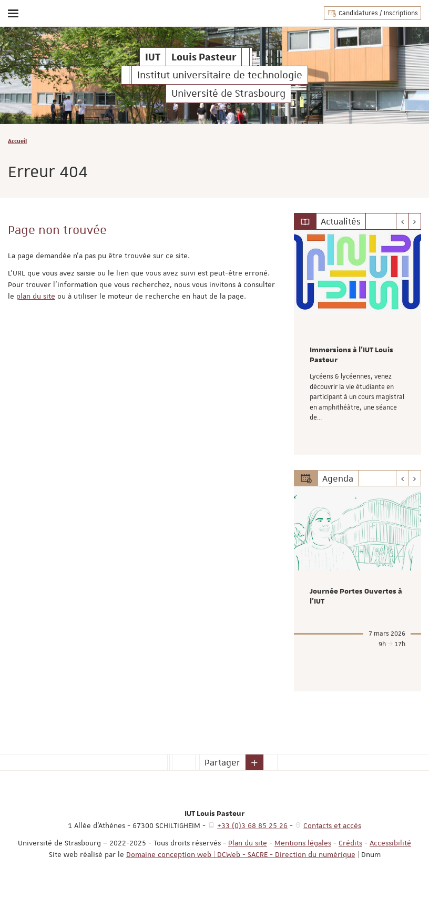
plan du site (35, 296)
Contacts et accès (332, 825)
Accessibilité (390, 843)
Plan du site (247, 843)
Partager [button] (222, 762)
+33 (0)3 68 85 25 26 (252, 825)
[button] (254, 762)
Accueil (17, 140)
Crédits (350, 843)
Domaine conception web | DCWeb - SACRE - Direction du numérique (240, 854)
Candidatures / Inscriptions (372, 12)
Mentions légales (302, 843)
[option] (357, 342)
